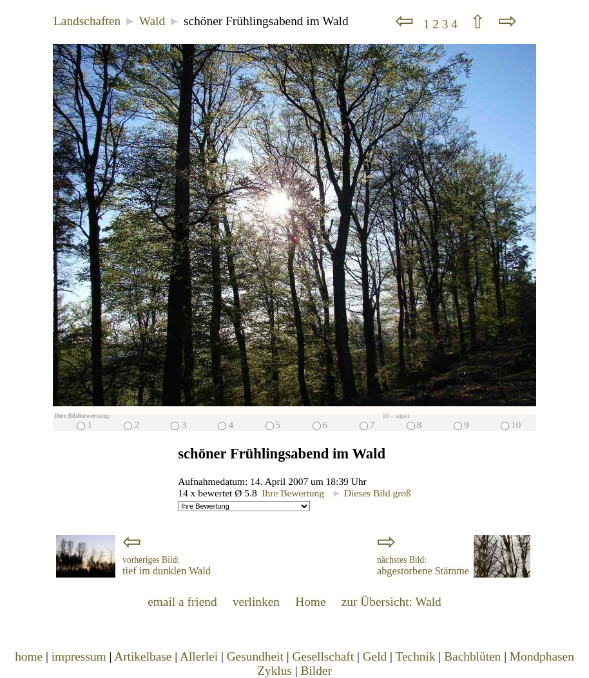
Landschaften (87, 21)
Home (310, 601)
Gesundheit (255, 656)
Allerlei (199, 656)
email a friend (182, 601)
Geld (375, 656)
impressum (79, 656)
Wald (152, 21)
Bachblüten (472, 656)
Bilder (315, 670)
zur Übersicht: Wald (391, 601)
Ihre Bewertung (293, 492)
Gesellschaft (323, 656)
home (29, 656)
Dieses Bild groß (371, 492)
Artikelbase (142, 656)
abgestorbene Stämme (423, 566)
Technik (415, 656)
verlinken (256, 601)
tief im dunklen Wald (166, 566)
